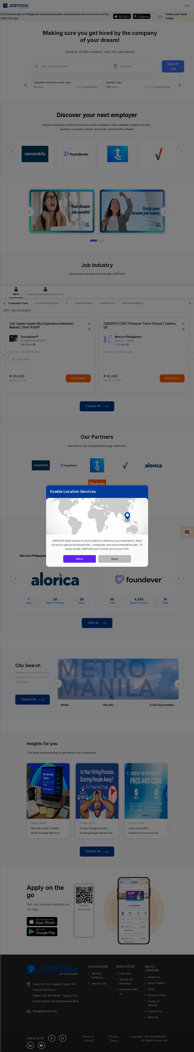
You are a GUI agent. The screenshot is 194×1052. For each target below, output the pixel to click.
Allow (79, 558)
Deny (114, 558)
